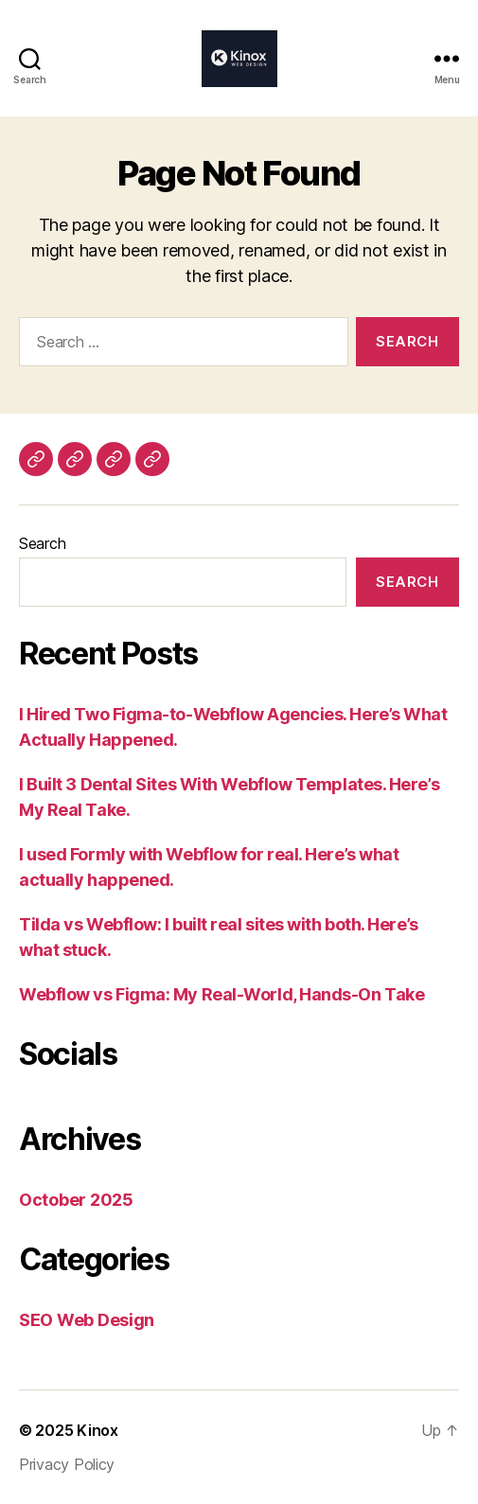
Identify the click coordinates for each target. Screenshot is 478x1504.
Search (42, 543)
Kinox (97, 1430)
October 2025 (76, 1200)
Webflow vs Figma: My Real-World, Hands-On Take (221, 994)
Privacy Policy (67, 1464)
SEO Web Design (86, 1320)
